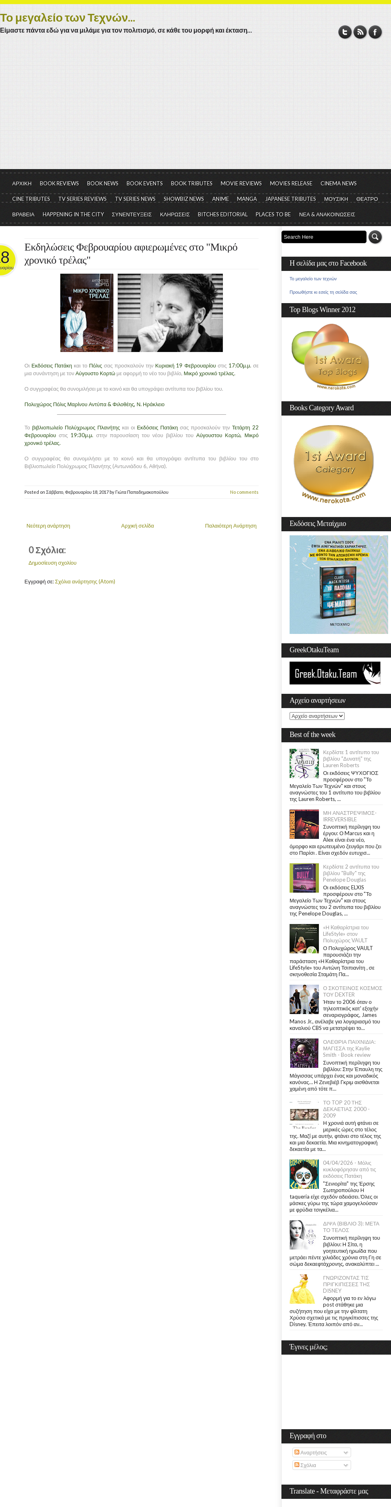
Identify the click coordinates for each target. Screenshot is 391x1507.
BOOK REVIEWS (59, 183)
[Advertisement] (195, 108)
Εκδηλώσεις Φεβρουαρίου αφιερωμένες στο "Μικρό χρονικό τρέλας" (130, 253)
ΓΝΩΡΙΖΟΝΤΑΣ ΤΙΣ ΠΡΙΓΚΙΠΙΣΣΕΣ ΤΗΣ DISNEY (346, 1284)
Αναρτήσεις (310, 1452)
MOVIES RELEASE (291, 183)
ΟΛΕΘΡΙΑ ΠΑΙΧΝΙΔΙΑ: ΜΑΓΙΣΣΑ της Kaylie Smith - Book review (349, 1048)
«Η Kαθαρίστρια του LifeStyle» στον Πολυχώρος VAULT (346, 934)
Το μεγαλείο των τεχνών (313, 278)
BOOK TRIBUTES (192, 183)
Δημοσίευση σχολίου (53, 562)
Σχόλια (305, 1465)
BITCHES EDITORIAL (223, 214)
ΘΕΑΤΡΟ (367, 199)
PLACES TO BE (273, 214)
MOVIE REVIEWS (241, 183)
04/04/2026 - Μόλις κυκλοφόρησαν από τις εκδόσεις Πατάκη (349, 1169)
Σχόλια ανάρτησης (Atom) (85, 581)
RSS (360, 32)
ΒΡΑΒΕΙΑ (23, 214)
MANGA (247, 199)
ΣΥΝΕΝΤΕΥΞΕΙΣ (132, 214)
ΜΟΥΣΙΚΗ (336, 199)
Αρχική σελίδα (137, 525)
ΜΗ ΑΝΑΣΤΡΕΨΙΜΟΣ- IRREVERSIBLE (350, 816)
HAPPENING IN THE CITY (73, 214)
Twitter (345, 32)
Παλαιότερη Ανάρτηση (231, 525)
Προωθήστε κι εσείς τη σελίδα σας (323, 292)
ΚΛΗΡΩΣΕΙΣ (175, 214)
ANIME (220, 199)
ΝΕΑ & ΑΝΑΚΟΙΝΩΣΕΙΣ (327, 214)
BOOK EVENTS (145, 183)
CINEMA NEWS (339, 183)
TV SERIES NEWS (135, 199)
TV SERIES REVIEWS (82, 199)
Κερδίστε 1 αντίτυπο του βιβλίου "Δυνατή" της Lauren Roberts (351, 758)
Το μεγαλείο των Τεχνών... (67, 17)
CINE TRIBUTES (31, 199)
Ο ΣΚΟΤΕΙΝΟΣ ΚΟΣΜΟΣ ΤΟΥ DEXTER (352, 991)
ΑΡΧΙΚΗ (22, 183)
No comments (244, 492)
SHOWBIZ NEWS (184, 199)
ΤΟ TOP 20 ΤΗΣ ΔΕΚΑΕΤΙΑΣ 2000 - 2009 (346, 1109)
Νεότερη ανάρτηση (48, 525)
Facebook (375, 32)
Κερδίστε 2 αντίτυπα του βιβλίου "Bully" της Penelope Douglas (351, 873)
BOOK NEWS (103, 183)
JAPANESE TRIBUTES (290, 199)
